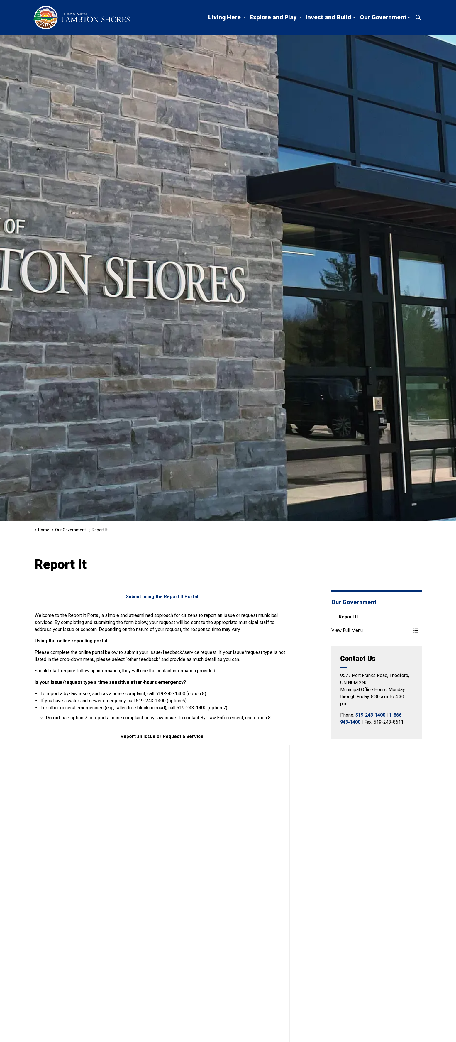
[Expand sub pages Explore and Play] (300, 17)
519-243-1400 (370, 715)
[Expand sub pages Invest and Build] (354, 17)
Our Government (383, 17)
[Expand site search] (418, 17)
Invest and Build (328, 17)
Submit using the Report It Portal (162, 596)
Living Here (224, 17)
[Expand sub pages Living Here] (244, 17)
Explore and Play (273, 17)
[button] (370, 630)
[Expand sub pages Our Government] (409, 17)
